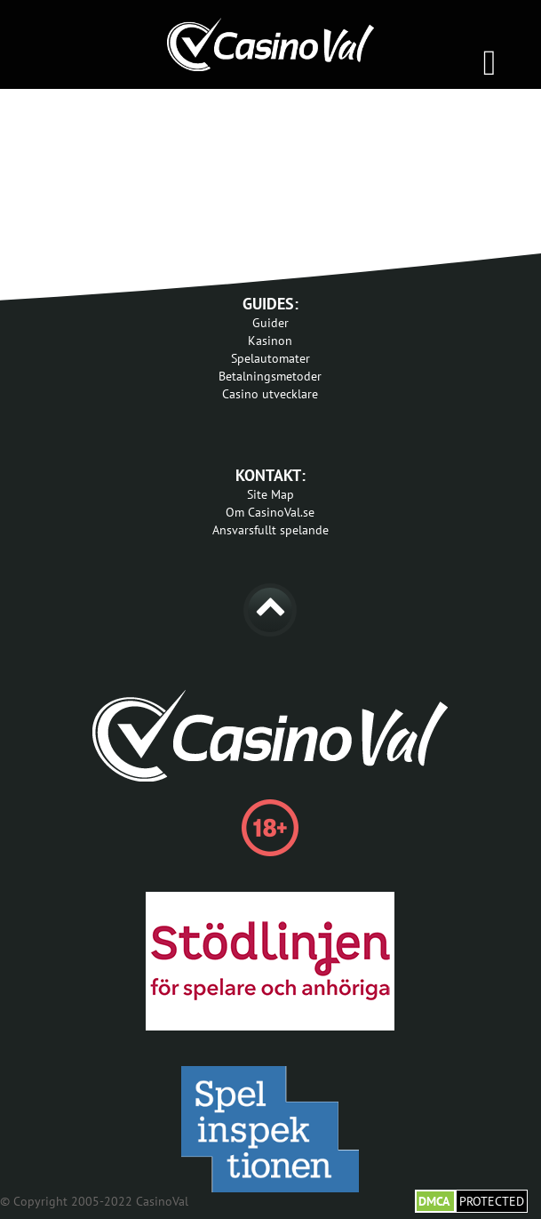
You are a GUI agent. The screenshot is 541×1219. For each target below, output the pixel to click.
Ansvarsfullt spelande (270, 530)
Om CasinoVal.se (270, 512)
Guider (270, 323)
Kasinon (270, 341)
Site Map (270, 494)
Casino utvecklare (270, 394)
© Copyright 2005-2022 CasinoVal (94, 1201)
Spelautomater (270, 358)
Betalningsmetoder (270, 376)
